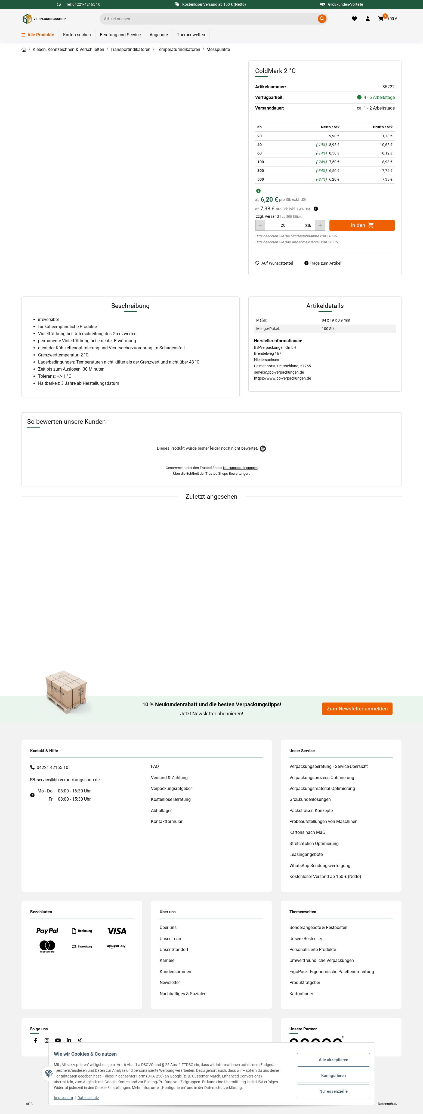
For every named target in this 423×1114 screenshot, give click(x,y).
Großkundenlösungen (310, 799)
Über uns (168, 927)
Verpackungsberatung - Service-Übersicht (328, 766)
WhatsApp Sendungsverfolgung (319, 865)
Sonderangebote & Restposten (318, 927)
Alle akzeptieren (330, 1061)
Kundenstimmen (175, 971)
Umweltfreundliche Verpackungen (321, 960)
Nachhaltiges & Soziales (183, 993)
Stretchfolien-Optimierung (314, 843)
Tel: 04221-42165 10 (83, 4)
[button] (368, 19)
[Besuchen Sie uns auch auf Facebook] (35, 1041)
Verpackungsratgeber (171, 788)
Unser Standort (174, 949)
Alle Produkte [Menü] (37, 34)
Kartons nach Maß (307, 832)
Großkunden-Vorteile (341, 4)
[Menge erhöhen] (320, 225)
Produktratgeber (304, 982)
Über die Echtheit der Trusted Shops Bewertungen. (211, 473)
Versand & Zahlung (169, 777)
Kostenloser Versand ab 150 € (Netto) (325, 876)
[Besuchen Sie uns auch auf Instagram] (46, 1041)
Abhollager (161, 810)
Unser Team (171, 938)
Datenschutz (92, 1097)
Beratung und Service (120, 34)
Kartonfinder (301, 993)
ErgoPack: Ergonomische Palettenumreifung (331, 971)
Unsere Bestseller (305, 938)
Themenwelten (191, 34)
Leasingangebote (306, 854)
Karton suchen (77, 34)
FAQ (155, 766)
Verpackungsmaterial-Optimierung (322, 788)
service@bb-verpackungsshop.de (68, 779)
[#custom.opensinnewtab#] (316, 1041)
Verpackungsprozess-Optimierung (321, 777)
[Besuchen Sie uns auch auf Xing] (79, 1041)
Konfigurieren (330, 1075)
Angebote (159, 34)
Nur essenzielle (330, 1089)
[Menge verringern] (260, 225)
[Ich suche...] (210, 18)
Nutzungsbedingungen (240, 468)
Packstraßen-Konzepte (311, 810)
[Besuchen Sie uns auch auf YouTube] (57, 1041)
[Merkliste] (354, 19)
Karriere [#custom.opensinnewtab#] (167, 960)
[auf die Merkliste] (276, 263)
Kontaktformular (167, 821)
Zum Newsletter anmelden (357, 709)
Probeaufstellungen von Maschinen (323, 821)
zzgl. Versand (267, 216)
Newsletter (170, 982)
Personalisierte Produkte (312, 949)
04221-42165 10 (52, 767)
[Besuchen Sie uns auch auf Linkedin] (68, 1041)
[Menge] (283, 225)
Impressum (66, 1097)
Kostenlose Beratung (171, 799)
